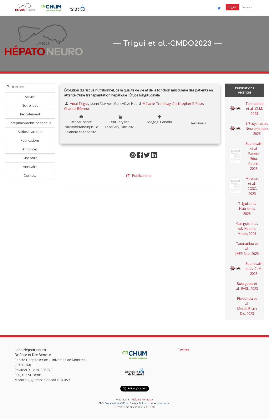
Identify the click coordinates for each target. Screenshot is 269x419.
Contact (30, 175)
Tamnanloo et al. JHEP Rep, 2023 (247, 248)
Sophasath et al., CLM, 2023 (253, 268)
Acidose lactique (30, 131)
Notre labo (30, 105)
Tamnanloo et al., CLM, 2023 (254, 108)
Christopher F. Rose (187, 103)
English (232, 7)
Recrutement (30, 114)
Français (247, 7)
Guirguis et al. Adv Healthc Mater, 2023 (247, 228)
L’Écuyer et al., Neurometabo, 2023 (257, 128)
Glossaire (30, 158)
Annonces (30, 149)
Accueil (30, 96)
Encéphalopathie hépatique (30, 123)
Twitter (183, 350)
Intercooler (164, 403)
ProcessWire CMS (115, 403)
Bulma (143, 403)
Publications (30, 140)
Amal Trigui (78, 103)
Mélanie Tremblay (156, 103)
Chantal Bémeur (77, 108)
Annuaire (30, 166)
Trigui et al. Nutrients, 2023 (247, 208)
